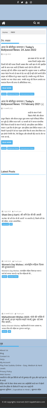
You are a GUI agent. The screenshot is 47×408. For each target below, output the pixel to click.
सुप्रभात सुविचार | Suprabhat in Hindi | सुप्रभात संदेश (20, 389)
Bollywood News (13, 94)
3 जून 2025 (6, 211)
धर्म (11, 224)
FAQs (2, 359)
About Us (4, 350)
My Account (5, 362)
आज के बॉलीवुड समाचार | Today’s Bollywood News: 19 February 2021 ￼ (22, 103)
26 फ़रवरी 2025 (7, 314)
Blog (2, 353)
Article (4, 94)
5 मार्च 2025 (6, 261)
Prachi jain (16, 211)
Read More (6, 88)
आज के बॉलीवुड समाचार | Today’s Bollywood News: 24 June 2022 (18, 48)
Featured (5, 224)
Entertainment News (27, 94)
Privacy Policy (6, 371)
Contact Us (5, 356)
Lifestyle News (13, 276)
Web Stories (5, 374)
